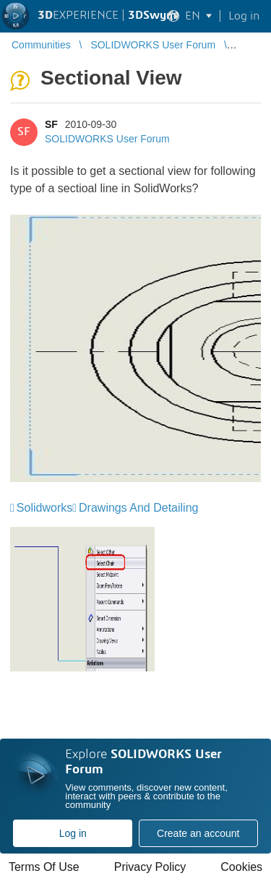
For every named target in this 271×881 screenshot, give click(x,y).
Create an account (198, 833)
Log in (73, 833)
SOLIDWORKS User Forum (107, 139)
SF (51, 124)
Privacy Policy (150, 867)
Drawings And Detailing (138, 508)
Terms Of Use (44, 867)
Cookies (241, 867)
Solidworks (44, 508)
